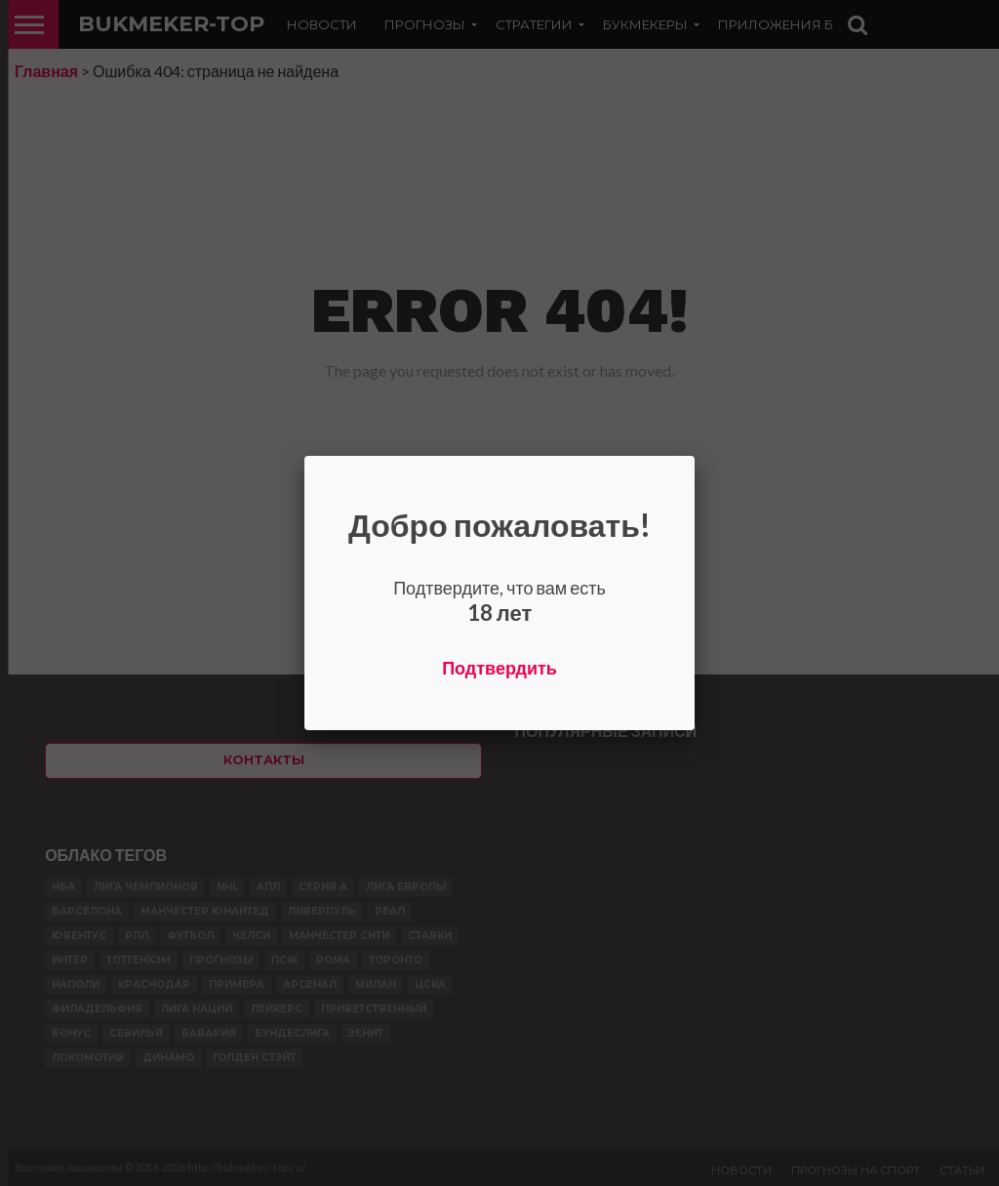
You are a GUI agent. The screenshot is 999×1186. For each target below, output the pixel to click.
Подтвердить (499, 667)
